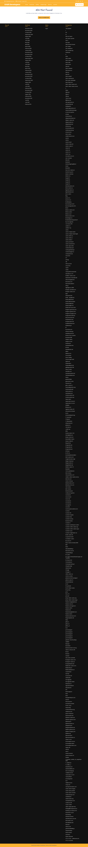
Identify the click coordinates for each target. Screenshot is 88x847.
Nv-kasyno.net (69, 560)
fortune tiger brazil (70, 359)
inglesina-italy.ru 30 (70, 409)
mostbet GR (68, 512)
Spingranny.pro (69, 725)
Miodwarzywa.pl (69, 491)
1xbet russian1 (69, 76)
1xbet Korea (68, 64)
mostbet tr (68, 522)
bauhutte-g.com (69, 172)
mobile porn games (70, 493)
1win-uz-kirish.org (69, 50)
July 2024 (27, 62)
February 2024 (28, 70)
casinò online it (69, 239)
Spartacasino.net (69, 715)
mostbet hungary (70, 514)
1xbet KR (67, 66)
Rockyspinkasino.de (70, 663)
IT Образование (69, 421)
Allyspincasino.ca (69, 122)
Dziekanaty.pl (69, 325)
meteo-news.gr (69, 481)
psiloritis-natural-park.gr (71, 639)
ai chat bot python (70, 112)
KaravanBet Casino (70, 439)
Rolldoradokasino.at (70, 669)
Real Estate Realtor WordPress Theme (40, 845)
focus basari (68, 355)
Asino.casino (68, 134)
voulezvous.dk (69, 802)
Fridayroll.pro (68, 363)
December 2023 (28, 74)
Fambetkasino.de (69, 345)
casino (67, 229)
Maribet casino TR (70, 467)
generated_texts (70, 381)
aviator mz (68, 152)
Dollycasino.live (69, 295)
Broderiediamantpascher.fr (72, 219)
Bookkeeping (68, 202)
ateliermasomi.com (70, 136)
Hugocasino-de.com (70, 401)
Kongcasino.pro (69, 449)
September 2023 (29, 80)
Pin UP (67, 584)
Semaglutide (68, 679)
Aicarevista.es (69, 116)
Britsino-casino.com (70, 210)
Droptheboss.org (69, 319)
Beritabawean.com (70, 186)
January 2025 (28, 50)
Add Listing (79, 4)
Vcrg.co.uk (68, 784)
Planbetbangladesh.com (71, 612)
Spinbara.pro (68, 721)
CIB (66, 261)
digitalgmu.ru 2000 (70, 287)
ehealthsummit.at (70, 333)
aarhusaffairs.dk (69, 104)
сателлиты (68, 834)
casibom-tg (68, 227)
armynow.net (69, 132)
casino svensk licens (70, 243)
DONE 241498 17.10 (69, 305)
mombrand (68, 495)
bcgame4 (68, 184)
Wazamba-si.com (70, 812)
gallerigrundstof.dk (70, 367)
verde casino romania (70, 792)
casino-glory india (70, 245)
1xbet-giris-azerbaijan (70, 80)
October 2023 (28, 78)
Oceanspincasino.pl (70, 564)
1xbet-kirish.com (69, 82)
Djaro (67, 293)
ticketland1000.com (70, 768)
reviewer (67, 655)
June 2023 (27, 86)
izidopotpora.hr (69, 423)
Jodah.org (68, 429)
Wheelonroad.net (69, 816)
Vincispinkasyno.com (70, 800)
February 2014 (28, 104)
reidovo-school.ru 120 (70, 649)
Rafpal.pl (67, 643)
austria (67, 138)
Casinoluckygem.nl (70, 251)
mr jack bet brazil (69, 536)
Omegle (67, 570)
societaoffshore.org (70, 709)
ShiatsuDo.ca (68, 683)
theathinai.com (69, 766)
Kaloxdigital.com (69, 435)
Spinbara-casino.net (70, 717)
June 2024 (27, 64)
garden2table (69, 379)
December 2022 (28, 90)
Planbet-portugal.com (71, 606)
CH (66, 257)
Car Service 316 (69, 223)
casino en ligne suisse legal (72, 233)
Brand (67, 208)
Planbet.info (68, 610)
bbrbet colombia (69, 174)
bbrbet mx (68, 176)
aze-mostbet (69, 158)
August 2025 (28, 36)
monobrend (68, 503)
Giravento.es (68, 383)
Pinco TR (67, 594)
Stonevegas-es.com (70, 741)
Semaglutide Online (70, 681)
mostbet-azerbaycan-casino (72, 524)
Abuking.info (68, 106)
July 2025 (27, 38)
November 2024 (28, 54)
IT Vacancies (68, 417)
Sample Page (43, 4)
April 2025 (27, 44)
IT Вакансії (68, 419)
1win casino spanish (70, 38)
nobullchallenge (69, 552)
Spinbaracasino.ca (70, 723)
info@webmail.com (10, 1)
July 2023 (27, 84)
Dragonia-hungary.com (71, 313)
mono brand (68, 497)
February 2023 (28, 88)
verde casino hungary (70, 788)
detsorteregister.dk (70, 279)
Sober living (68, 707)
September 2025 (29, 34)
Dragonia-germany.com (71, 309)
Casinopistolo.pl (69, 253)
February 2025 (28, 48)
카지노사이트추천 (69, 840)
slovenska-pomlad (70, 703)
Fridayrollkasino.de (70, 365)
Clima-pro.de (69, 263)
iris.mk (67, 413)
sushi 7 (67, 751)
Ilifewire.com (68, 407)
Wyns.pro (68, 824)
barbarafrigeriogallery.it (71, 164)
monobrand (68, 501)
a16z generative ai (70, 102)
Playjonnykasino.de (70, 617)
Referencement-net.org (71, 647)
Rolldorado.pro (69, 667)
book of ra (68, 198)
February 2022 (28, 96)
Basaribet (68, 168)
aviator (67, 140)
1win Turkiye (68, 46)
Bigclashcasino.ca (70, 190)
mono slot (68, 499)
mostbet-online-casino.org (72, 526)
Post (67, 627)
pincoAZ (67, 596)
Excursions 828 (69, 337)
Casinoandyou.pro (70, 247)
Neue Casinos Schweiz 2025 (72, 542)
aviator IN (68, 148)
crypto (67, 267)
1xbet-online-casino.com (71, 84)
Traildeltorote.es (69, 772)
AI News (67, 114)
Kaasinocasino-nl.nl (70, 433)
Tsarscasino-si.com (70, 774)
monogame (68, 505)
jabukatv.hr (68, 425)
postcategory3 (69, 633)
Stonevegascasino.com (71, 745)
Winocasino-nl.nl (69, 820)
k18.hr (67, 431)
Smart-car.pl (68, 705)
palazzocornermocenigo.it (71, 578)
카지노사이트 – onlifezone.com (72, 838)
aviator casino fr (69, 146)
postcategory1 (69, 629)
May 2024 (27, 66)
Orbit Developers (12, 4)
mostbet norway (69, 518)
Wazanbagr (68, 814)
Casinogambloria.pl (70, 249)
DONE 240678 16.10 (70, 299)
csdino (67, 269)
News (67, 546)
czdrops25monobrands (71, 271)
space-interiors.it (69, 713)
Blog (66, 196)
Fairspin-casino (69, 339)
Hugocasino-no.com (70, 403)
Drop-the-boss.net (70, 317)
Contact (55, 4)
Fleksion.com (68, 353)
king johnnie (68, 443)
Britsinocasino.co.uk (70, 215)
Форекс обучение (69, 836)
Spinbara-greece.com (71, 719)
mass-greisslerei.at (70, 471)
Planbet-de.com (69, 604)
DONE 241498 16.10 (69, 303)
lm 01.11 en (68, 453)
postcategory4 (69, 635)
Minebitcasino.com (70, 483)
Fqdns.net (68, 361)
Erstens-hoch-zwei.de (70, 335)
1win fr (67, 40)
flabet (67, 351)
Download (31, 4)
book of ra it (68, 200)
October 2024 (28, 56)
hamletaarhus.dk (69, 389)
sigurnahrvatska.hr (70, 685)
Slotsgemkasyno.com (70, 697)
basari (67, 166)
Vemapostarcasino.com (71, 786)
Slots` (67, 695)
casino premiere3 (69, 241)
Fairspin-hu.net (69, 341)
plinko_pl (68, 625)
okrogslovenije (69, 566)
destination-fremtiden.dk (71, 277)
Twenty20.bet (69, 776)
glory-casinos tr (69, 385)
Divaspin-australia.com (71, 289)
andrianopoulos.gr (70, 130)
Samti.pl (67, 673)
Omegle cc (68, 572)
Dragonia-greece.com (71, 311)
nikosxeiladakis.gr (69, 548)
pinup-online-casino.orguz (71, 600)
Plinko (67, 620)
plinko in (67, 621)
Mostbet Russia (69, 520)
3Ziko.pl (67, 96)
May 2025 (27, 42)
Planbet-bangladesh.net (71, 602)
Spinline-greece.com (70, 729)
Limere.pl (67, 451)
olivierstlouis (68, 568)
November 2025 (28, 30)
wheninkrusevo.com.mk (71, 818)
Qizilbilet (67, 641)
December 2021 (28, 98)
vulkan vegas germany (71, 806)
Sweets (67, 757)
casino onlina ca (69, 235)
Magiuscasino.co (69, 463)
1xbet (67, 56)
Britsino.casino (69, 212)
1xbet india (68, 62)
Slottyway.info (69, 701)
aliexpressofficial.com (70, 118)
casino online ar (69, 237)
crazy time (68, 265)
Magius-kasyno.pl (69, 461)
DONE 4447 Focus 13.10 (71, 307)
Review (67, 651)
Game (67, 377)
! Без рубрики (68, 28)
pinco (67, 592)
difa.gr (67, 285)
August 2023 (28, 82)
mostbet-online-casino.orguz (72, 528)
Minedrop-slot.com (70, 485)
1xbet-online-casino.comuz (72, 86)
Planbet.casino (69, 608)
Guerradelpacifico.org (70, 387)
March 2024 (27, 68)
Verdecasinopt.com (70, 794)
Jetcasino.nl (68, 427)
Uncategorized (69, 778)
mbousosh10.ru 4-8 (70, 475)
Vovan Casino (69, 804)
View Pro (50, 4)
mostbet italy (69, 516)
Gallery (37, 4)
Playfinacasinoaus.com (71, 616)
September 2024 (29, 58)
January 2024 (28, 72)
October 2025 (28, 32)
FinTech (67, 347)
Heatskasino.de (69, 393)
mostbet (68, 510)
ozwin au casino (69, 576)
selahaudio (68, 677)
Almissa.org (68, 126)
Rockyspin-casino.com (71, 659)
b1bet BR (67, 160)
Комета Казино (69, 832)
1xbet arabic (68, 58)
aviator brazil (68, 142)
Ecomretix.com (69, 329)
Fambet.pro (68, 343)
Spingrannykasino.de (70, 727)
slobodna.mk (68, 687)
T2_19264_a (68, 764)
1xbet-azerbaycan (70, 78)
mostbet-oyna (69, 530)
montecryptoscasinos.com (72, 509)
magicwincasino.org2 (70, 459)
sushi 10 (67, 749)
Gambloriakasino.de (70, 375)
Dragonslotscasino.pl (70, 315)
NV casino (68, 554)
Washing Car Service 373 (71, 810)
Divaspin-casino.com (70, 291)
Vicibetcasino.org (69, 798)
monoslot (68, 506)
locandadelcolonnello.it (71, 455)
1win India (68, 42)
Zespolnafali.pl (69, 830)
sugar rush (68, 747)
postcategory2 (69, 631)
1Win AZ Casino (69, 36)
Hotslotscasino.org (70, 397)
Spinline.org (68, 733)
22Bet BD (67, 92)
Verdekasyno (68, 796)
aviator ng (68, 154)
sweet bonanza (69, 753)
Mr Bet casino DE (69, 534)
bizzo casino (68, 194)
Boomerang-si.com (70, 204)
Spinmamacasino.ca (70, 737)
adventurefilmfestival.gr (71, 110)
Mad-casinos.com (70, 457)
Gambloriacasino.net (70, 373)
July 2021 (27, 100)
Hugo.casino (68, 399)
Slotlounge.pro (69, 691)
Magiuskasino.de (69, 465)
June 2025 (27, 40)
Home (26, 4)
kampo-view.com (69, 437)
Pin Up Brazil (68, 586)
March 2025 (27, 46)
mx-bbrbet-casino (70, 538)
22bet (67, 90)
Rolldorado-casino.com (71, 665)
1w (66, 34)
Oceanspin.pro (69, 562)
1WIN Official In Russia (70, 44)
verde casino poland (70, 790)
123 (66, 32)
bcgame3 (68, 182)
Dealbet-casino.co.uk (70, 275)
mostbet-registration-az (71, 532)
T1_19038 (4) (68, 762)
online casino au (69, 574)
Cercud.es (68, 255)
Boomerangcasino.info (71, 206)
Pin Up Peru (68, 590)
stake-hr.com (69, 739)
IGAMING (67, 405)
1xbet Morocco (69, 70)
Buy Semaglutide (69, 221)
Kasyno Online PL (69, 441)
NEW (66, 544)
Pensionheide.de (69, 582)
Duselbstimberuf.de (70, 323)
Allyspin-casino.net (70, 120)
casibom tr (68, 225)
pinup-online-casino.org (71, 598)
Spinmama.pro (69, 735)
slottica (67, 699)
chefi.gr (67, 259)
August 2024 (28, 60)
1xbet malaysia (69, 68)
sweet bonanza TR (70, 755)
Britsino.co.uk (68, 214)
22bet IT (67, 94)
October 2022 (28, 92)
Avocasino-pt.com (70, 156)
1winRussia (68, 52)
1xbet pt (67, 72)
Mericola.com (69, 479)
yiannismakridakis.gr (70, 828)
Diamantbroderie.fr (70, 283)
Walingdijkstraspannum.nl (71, 808)
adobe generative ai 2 (71, 108)
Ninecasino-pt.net (70, 550)
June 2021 (27, 102)
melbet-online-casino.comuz (72, 477)
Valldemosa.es (69, 782)
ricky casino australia (70, 657)
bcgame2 (68, 180)
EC (66, 327)
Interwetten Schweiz (70, 411)
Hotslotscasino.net (70, 395)
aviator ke (68, 150)
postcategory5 (69, 637)
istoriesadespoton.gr (70, 415)
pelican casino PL (69, 580)
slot (66, 689)
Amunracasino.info (70, 128)
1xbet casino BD (69, 60)
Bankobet (68, 162)
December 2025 (28, 28)
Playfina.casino (69, 614)
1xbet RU (67, 74)
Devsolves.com (69, 281)
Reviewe (67, 653)
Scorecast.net (69, 675)
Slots (67, 693)
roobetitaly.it (68, 671)
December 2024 (28, 52)
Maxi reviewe (68, 473)
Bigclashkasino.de (70, 192)
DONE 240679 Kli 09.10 (70, 301)
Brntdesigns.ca (69, 218)
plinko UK (67, 624)
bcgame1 (68, 178)
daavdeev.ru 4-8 (69, 273)
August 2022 (28, 94)
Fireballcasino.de (69, 349)
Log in (46, 28)
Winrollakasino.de (69, 822)
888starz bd (68, 100)
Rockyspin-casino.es (70, 661)
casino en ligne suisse (70, 231)
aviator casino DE (69, 144)
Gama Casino (69, 369)
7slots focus (68, 98)
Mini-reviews (68, 489)
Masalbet (68, 469)
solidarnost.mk (69, 711)
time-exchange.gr (70, 770)
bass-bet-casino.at (70, 170)
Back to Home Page (43, 17)
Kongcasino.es (69, 447)
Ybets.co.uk (68, 826)
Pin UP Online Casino (70, 588)
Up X (67, 780)
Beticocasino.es (69, 188)
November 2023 (28, 76)
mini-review (68, 487)
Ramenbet (68, 645)
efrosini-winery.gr (69, 331)
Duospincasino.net (70, 321)
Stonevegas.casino (70, 743)
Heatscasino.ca (69, 391)
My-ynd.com (68, 540)
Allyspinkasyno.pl (69, 124)
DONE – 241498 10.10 (70, 297)
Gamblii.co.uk (68, 371)
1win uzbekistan (69, 48)
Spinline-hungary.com (70, 731)
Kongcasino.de (69, 445)
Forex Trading (69, 357)
